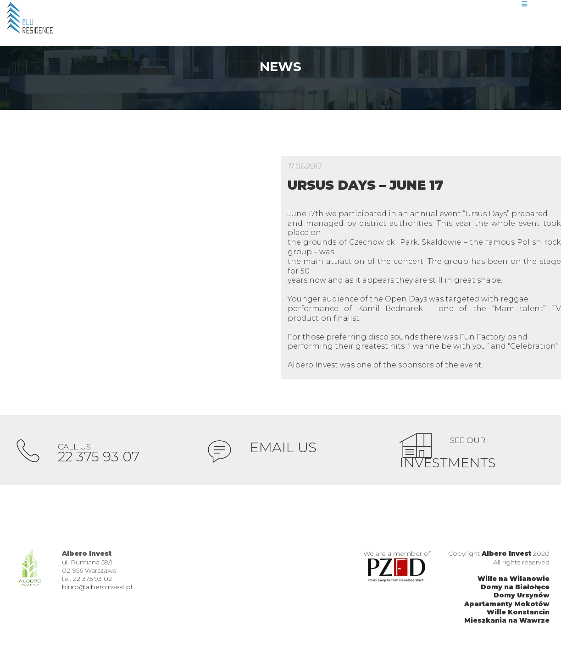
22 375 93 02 (92, 582)
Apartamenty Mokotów (507, 606)
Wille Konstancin (518, 615)
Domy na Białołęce (515, 590)
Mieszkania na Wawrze (507, 623)
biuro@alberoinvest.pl (97, 590)
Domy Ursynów (522, 598)
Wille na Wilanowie (514, 582)
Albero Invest (506, 557)
